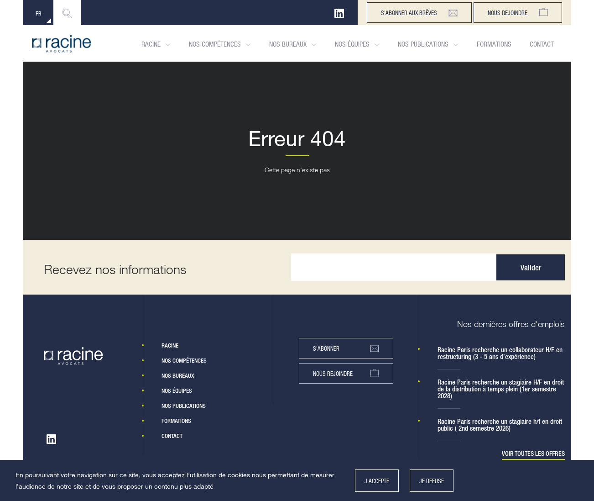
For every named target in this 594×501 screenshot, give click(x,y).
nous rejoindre (346, 373)
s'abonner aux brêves (419, 13)
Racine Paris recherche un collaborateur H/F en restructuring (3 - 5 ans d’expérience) (500, 353)
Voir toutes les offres (533, 453)
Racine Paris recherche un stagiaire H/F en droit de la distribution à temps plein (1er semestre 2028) (501, 389)
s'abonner (346, 348)
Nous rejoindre (518, 12)
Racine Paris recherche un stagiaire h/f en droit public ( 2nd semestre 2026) (500, 425)
